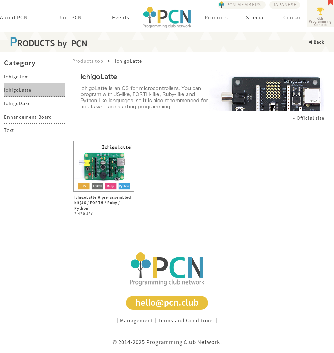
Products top (87, 61)
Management (136, 320)
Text (9, 130)
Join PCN (70, 17)
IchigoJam (16, 76)
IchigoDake (17, 103)
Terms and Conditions (186, 320)
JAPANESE (285, 4)
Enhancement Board (28, 116)
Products (216, 17)
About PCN (14, 17)
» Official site (308, 117)
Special (255, 17)
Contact (293, 17)
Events (121, 17)
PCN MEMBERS (243, 4)
